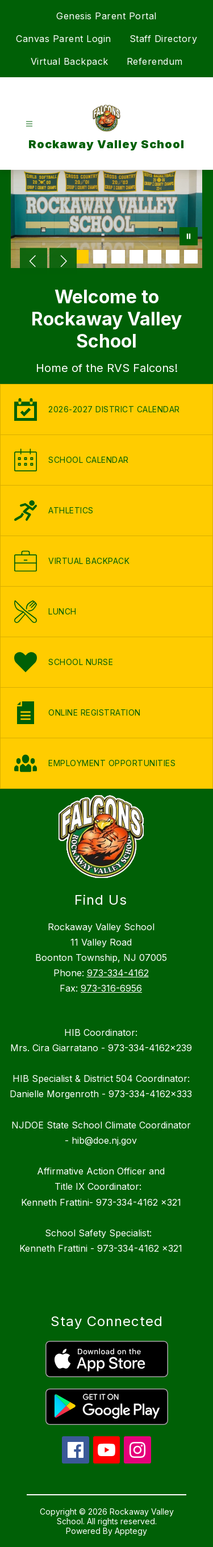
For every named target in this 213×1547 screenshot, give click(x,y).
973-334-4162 (118, 973)
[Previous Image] (33, 262)
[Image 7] (191, 257)
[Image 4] (136, 257)
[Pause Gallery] (188, 237)
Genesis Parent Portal (106, 16)
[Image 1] (82, 257)
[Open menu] (29, 124)
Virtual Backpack (69, 61)
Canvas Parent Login (63, 38)
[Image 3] (118, 257)
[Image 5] (154, 257)
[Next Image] (63, 262)
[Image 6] (172, 257)
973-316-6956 (111, 988)
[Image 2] (100, 257)
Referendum (155, 61)
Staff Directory (164, 38)
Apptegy (131, 1531)
